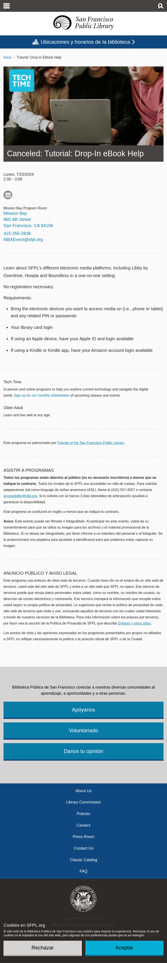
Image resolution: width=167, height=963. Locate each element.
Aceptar (124, 948)
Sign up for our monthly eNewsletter (41, 395)
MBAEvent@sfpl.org (23, 239)
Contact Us (83, 848)
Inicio (7, 57)
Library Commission (83, 802)
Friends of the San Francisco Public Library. (91, 443)
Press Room (83, 837)
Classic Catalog (83, 860)
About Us (83, 791)
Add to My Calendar (7, 195)
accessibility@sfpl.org (20, 496)
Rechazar (42, 948)
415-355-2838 (17, 233)
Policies (83, 814)
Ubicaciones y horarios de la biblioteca (85, 42)
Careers (83, 825)
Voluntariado (83, 730)
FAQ (83, 871)
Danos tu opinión (83, 751)
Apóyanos (83, 710)
